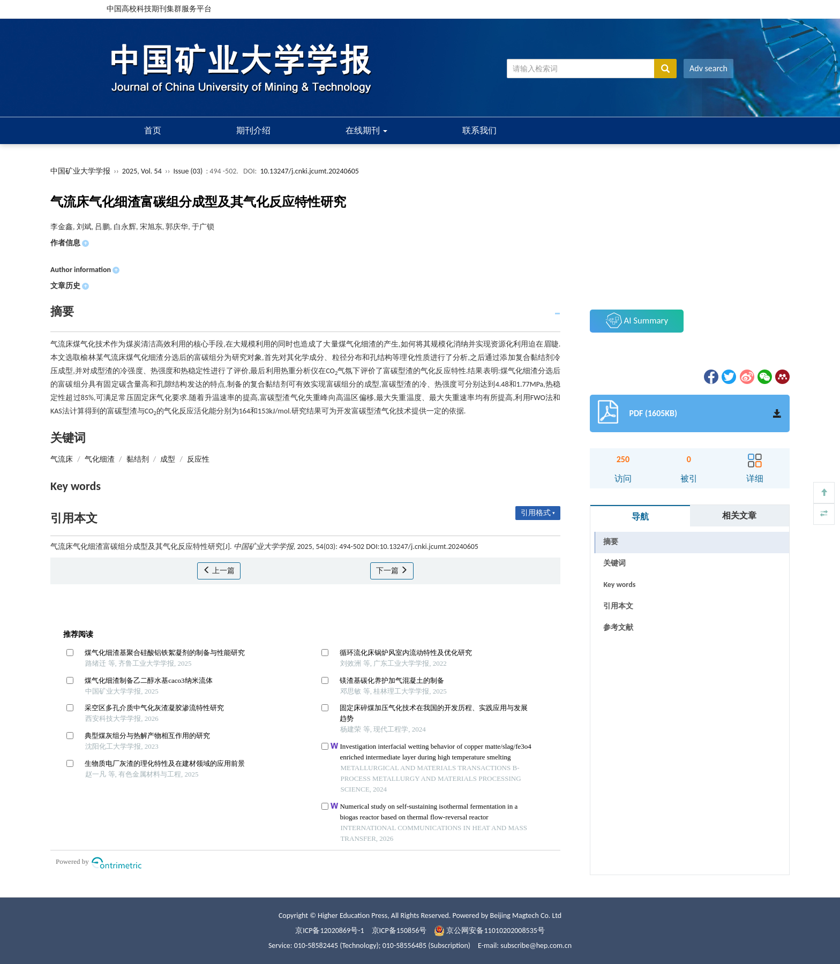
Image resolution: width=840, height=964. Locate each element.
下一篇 (392, 570)
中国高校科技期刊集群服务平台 (159, 8)
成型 (167, 459)
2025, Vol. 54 (142, 171)
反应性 (198, 459)
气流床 (61, 459)
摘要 (610, 541)
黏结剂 (137, 459)
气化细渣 (100, 459)
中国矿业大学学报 (80, 171)
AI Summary (637, 320)
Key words (619, 584)
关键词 (614, 563)
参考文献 (618, 627)
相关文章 (739, 515)
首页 (152, 130)
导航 (640, 516)
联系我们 (479, 130)
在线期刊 (366, 130)
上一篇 (219, 570)
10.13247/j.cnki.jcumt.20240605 (309, 171)
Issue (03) (188, 171)
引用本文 (618, 606)
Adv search (708, 68)
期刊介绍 (253, 130)
